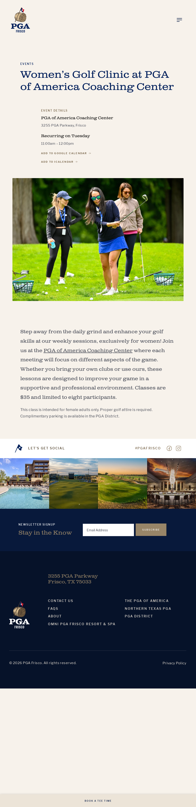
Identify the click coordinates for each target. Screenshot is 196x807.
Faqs (53, 608)
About (55, 616)
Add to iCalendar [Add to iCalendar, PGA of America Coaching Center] (59, 161)
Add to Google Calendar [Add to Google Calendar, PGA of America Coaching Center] (66, 153)
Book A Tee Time (98, 800)
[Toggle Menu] (179, 20)
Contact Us (60, 601)
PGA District (139, 616)
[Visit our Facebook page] (169, 448)
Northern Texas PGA (148, 608)
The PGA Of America (147, 601)
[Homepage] (20, 19)
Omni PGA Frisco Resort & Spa (82, 624)
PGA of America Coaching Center (88, 355)
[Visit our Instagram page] (178, 448)
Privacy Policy (174, 663)
